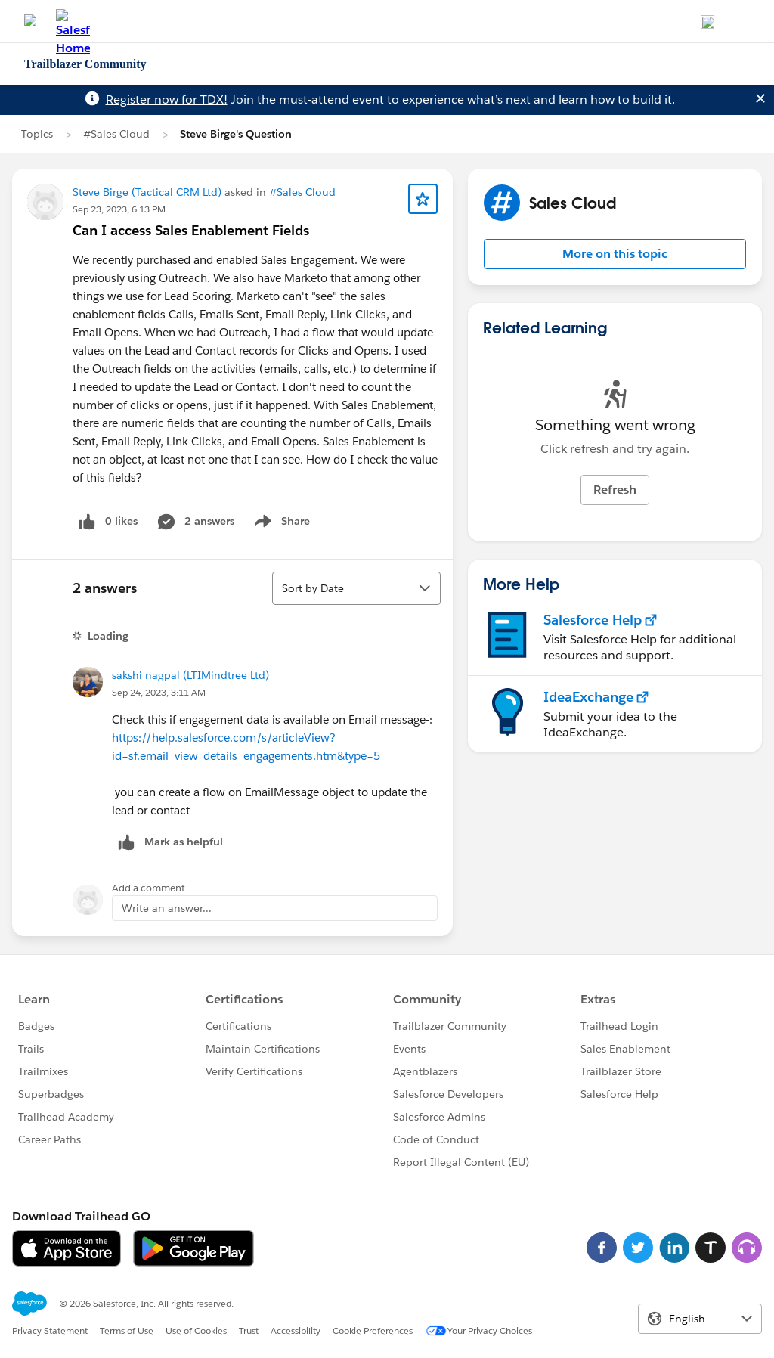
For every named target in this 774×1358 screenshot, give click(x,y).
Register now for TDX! (167, 99)
